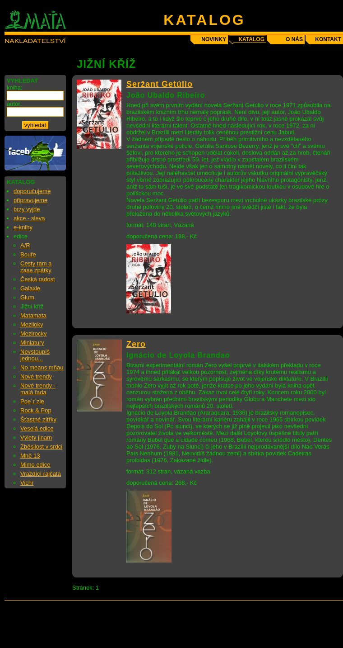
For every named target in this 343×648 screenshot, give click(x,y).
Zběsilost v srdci (41, 446)
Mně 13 (30, 455)
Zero (136, 344)
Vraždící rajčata (40, 473)
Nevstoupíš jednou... (35, 355)
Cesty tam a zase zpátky (35, 267)
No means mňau (41, 367)
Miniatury (32, 342)
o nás (294, 39)
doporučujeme (32, 191)
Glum (27, 297)
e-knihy (23, 227)
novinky (213, 39)
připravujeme (30, 200)
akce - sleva (29, 218)
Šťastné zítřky (38, 419)
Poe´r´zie (32, 401)
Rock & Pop (35, 410)
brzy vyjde (27, 209)
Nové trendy (36, 376)
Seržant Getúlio (159, 84)
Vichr (26, 482)
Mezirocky (33, 333)
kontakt (328, 39)
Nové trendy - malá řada (38, 389)
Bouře (28, 254)
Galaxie (30, 288)
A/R (25, 245)
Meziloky (31, 324)
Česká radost (37, 279)
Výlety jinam (36, 437)
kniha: (15, 87)
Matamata (33, 315)
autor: (14, 103)
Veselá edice (37, 428)
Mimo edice (35, 464)
